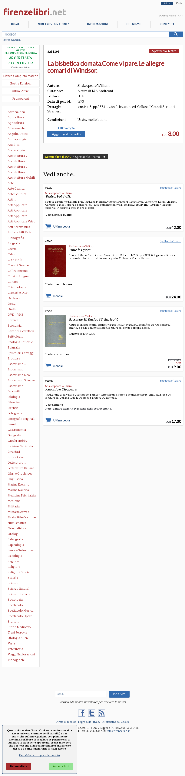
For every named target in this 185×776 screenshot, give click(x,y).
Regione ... (14, 561)
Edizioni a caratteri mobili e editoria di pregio (21, 331)
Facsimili (14, 391)
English (179, 3)
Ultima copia (66, 128)
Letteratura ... (17, 462)
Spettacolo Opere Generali (20, 616)
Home (15, 24)
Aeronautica (16, 112)
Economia (14, 325)
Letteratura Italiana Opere (21, 468)
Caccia (12, 249)
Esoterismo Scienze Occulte (21, 381)
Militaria (14, 506)
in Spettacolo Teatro (75, 157)
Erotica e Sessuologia (16, 359)
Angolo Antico (18, 134)
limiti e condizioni (20, 67)
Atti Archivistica (19, 227)
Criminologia (17, 287)
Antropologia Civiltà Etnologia (19, 140)
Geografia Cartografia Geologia (15, 436)
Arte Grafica (16, 188)
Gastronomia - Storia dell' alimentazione (18, 430)
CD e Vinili (15, 260)
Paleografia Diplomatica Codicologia (16, 540)
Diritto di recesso (66, 721)
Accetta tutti (61, 766)
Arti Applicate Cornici (17, 211)
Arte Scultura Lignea (17, 194)
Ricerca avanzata (11, 39)
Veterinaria (15, 649)
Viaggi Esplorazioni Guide (21, 655)
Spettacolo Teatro (164, 51)
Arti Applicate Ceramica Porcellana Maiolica (21, 205)
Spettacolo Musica (20, 610)
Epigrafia (14, 347)
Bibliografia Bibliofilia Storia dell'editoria (19, 238)
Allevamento (16, 128)
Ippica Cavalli (17, 457)
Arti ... (12, 199)
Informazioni (97, 24)
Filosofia (14, 402)
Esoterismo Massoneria (15, 370)
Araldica (13, 144)
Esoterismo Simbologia (16, 386)
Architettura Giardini (16, 172)
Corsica (13, 281)
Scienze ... (14, 583)
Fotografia (15, 413)
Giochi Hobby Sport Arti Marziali (21, 441)
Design (12, 303)
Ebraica (13, 320)
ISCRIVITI (119, 694)
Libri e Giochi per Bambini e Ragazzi (20, 474)
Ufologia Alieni (18, 638)
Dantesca (14, 298)
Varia (11, 643)
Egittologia (15, 336)
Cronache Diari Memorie (18, 293)
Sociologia (15, 599)
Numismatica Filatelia (17, 523)
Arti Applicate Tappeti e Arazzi (19, 216)
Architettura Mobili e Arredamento (21, 178)
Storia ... (13, 621)
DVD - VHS (15, 314)
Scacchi (13, 577)
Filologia (14, 397)
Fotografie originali (21, 419)
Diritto (12, 309)
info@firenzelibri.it (118, 731)
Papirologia (16, 545)
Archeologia (16, 150)
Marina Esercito (18, 484)
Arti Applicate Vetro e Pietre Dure (21, 222)
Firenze (13, 408)
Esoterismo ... (17, 364)
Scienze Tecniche (19, 594)
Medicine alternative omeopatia (15, 501)
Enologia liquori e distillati (20, 342)
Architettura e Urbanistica (17, 167)
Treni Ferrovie (17, 632)
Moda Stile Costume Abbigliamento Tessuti (22, 518)
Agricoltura (16, 117)
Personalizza (18, 766)
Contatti (167, 24)
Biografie (14, 243)
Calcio (12, 254)
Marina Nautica (18, 490)
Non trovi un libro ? (53, 24)
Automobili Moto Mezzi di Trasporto (21, 233)
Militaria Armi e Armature (18, 512)
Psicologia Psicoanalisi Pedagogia (16, 556)
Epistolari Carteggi (21, 353)
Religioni (14, 566)
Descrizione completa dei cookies (39, 755)
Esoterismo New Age (19, 375)
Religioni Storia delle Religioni (18, 573)
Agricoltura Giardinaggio (17, 123)
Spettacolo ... (16, 605)
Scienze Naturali (19, 588)
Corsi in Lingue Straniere (18, 277)
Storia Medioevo (19, 627)
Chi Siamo (133, 24)
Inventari (14, 451)
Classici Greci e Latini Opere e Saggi (21, 266)
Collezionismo (18, 271)
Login (163, 15)
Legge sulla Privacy (89, 721)
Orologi (13, 534)
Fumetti (13, 424)
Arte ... (12, 183)
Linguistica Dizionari (15, 479)
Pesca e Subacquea (21, 550)
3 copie (58, 295)
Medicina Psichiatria (22, 495)
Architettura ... (17, 155)
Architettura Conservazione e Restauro (19, 162)
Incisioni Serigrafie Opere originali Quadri (21, 447)
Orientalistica (17, 528)
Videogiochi (16, 660)
